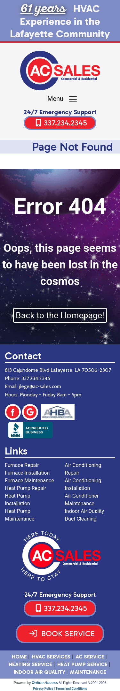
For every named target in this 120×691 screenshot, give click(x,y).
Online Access (45, 682)
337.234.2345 (65, 122)
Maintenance (88, 672)
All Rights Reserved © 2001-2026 (82, 683)
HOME (19, 657)
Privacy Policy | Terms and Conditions (60, 688)
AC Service (90, 657)
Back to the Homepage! (60, 315)
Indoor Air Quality (39, 672)
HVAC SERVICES (51, 657)
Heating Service (30, 664)
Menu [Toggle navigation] (62, 99)
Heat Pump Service (82, 664)
